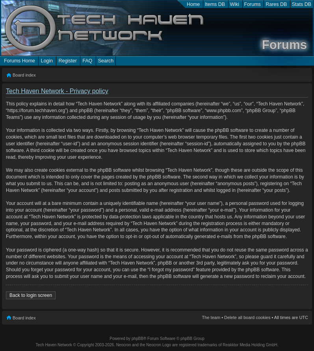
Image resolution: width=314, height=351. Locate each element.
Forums (252, 4)
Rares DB (276, 4)
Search (106, 61)
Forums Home (19, 61)
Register (67, 61)
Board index (24, 75)
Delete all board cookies (247, 317)
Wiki (235, 4)
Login (47, 61)
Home (193, 4)
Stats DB (301, 4)
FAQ (87, 61)
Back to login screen (30, 295)
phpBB (137, 338)
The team (211, 317)
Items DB (215, 4)
